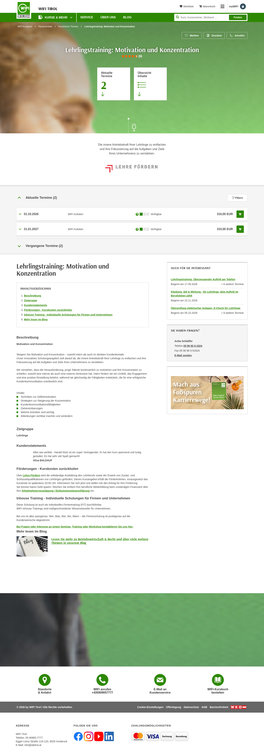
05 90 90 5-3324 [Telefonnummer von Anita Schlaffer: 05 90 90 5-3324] (193, 345)
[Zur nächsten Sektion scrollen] (132, 126)
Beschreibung (32, 295)
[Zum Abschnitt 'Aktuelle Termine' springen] (113, 83)
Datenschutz (191, 707)
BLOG (127, 17)
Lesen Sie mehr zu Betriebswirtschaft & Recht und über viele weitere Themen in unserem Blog (99, 541)
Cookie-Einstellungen (150, 707)
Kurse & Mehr (53, 17)
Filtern (237, 197)
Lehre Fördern (31, 475)
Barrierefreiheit (219, 707)
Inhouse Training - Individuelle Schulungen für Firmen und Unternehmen (68, 314)
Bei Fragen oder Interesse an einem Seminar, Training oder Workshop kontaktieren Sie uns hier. (74, 526)
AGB (204, 707)
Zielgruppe (30, 300)
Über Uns (108, 17)
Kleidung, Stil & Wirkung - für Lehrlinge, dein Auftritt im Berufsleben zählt (204, 293)
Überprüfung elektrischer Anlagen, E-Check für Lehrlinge (205, 308)
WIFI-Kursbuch (25, 26)
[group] (132, 56)
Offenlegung (173, 707)
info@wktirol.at (32, 745)
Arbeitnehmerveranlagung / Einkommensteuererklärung (56, 490)
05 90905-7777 (34, 737)
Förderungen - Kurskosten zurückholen (48, 309)
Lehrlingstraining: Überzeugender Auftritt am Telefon (203, 279)
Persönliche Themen (68, 26)
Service (86, 17)
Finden (238, 17)
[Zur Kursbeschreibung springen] (150, 83)
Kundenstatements (35, 305)
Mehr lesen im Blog (35, 319)
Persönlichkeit (45, 26)
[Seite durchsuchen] (210, 17)
